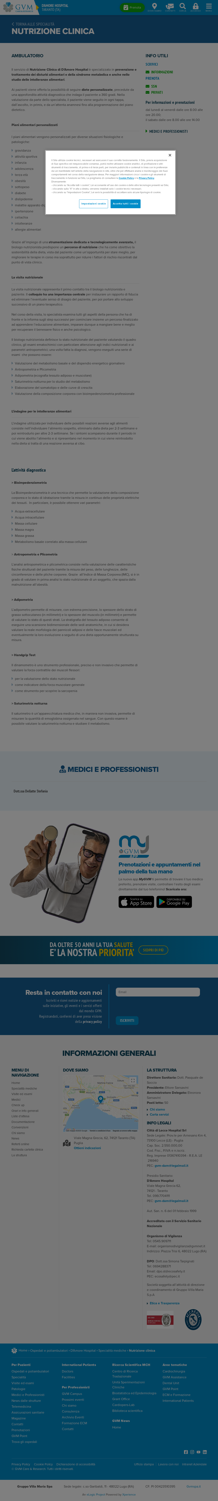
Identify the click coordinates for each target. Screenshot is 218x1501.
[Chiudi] (170, 155)
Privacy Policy (146, 178)
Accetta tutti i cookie (125, 204)
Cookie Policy (126, 178)
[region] (110, 182)
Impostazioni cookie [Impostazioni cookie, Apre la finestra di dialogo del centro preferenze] (93, 204)
